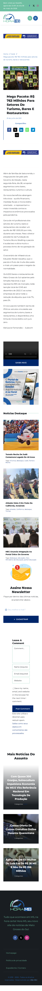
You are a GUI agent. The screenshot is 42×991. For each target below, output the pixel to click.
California (20, 509)
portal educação (30, 560)
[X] (15, 129)
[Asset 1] (11, 14)
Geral (25, 804)
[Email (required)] (21, 674)
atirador (13, 509)
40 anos (13, 461)
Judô (26, 461)
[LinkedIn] (21, 129)
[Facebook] (9, 129)
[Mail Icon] (21, 900)
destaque (20, 461)
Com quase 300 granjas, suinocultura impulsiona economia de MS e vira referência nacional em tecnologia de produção (21, 788)
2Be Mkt (33, 980)
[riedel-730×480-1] (21, 67)
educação (21, 558)
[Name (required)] (21, 667)
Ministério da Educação (14, 560)
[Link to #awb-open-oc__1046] (30, 18)
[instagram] (38, 6)
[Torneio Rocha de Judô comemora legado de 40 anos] (21, 421)
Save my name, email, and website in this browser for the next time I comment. (21, 694)
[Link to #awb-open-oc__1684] (35, 18)
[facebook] (29, 6)
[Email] (16, 135)
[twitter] (34, 6)
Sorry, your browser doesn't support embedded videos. (21, 350)
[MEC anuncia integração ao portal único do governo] (21, 519)
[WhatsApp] (27, 129)
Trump (8, 511)
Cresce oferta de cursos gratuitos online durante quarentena (21, 829)
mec (27, 558)
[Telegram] (33, 129)
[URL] (21, 680)
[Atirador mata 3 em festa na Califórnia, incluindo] (21, 470)
